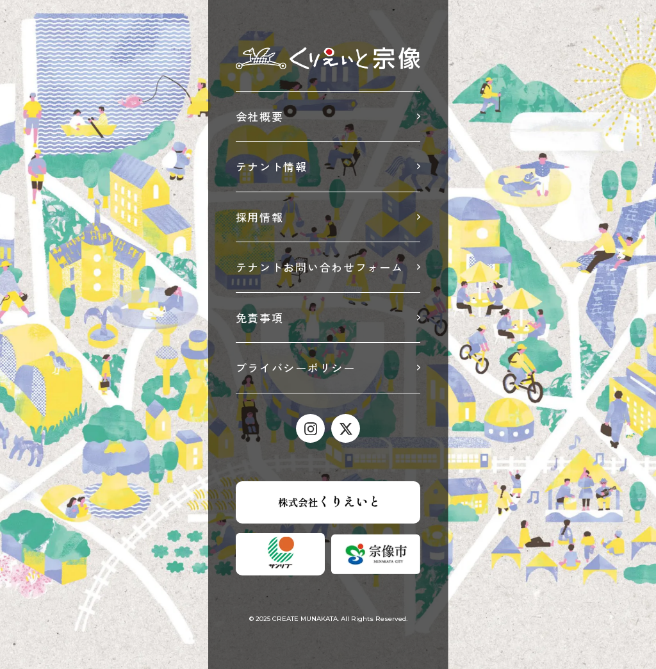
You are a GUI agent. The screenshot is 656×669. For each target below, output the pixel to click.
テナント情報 (272, 166)
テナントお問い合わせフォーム (320, 267)
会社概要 (260, 116)
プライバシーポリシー (296, 367)
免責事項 (260, 318)
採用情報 (260, 217)
